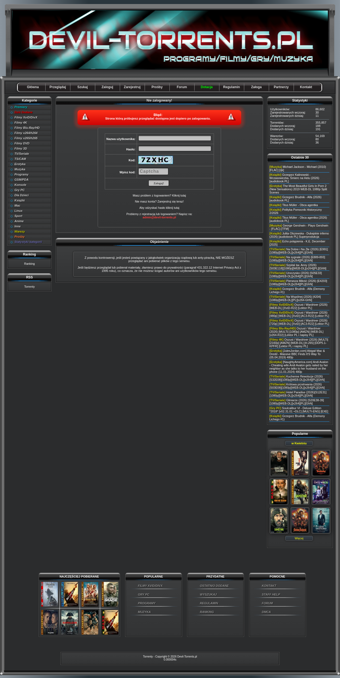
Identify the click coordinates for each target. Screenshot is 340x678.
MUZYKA (144, 612)
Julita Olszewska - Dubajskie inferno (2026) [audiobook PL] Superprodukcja (299, 235)
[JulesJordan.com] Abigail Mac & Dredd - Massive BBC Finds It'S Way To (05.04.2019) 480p (297, 354)
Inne (17, 226)
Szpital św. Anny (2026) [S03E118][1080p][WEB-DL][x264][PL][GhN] (297, 266)
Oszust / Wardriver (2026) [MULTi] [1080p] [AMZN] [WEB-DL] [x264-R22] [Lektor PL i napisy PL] (296, 332)
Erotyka (19, 164)
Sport (18, 216)
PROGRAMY (147, 603)
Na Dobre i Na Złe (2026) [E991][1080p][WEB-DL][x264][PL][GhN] (298, 251)
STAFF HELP (271, 594)
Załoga (256, 87)
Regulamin (231, 87)
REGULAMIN (209, 603)
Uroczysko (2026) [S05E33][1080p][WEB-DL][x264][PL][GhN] (295, 274)
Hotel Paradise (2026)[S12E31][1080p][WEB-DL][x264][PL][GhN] (297, 394)
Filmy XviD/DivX (25, 117)
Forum (182, 87)
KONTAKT (269, 585)
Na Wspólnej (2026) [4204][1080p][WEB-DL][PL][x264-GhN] (295, 298)
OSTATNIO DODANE (214, 585)
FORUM (267, 603)
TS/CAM (20, 158)
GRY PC (144, 594)
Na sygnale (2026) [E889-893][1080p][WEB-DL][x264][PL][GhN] (297, 258)
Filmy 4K (20, 122)
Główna (33, 87)
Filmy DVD (21, 143)
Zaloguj (107, 87)
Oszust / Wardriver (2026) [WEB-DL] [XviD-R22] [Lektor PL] (298, 306)
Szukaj (82, 87)
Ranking (29, 263)
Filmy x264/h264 (25, 133)
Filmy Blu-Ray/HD (27, 127)
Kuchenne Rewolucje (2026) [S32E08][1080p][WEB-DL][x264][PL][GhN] (297, 378)
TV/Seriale (21, 153)
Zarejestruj (132, 87)
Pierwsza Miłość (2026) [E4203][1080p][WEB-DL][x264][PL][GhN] (298, 282)
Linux (18, 210)
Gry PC (19, 190)
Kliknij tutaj (179, 195)
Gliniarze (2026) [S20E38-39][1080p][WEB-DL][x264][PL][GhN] (296, 402)
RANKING (207, 612)
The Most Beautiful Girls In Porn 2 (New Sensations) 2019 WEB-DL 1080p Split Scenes (298, 189)
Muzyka (19, 169)
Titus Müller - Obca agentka (300, 205)
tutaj (176, 207)
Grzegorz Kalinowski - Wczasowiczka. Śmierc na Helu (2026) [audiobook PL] (294, 178)
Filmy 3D (20, 148)
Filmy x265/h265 (25, 138)
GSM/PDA (21, 179)
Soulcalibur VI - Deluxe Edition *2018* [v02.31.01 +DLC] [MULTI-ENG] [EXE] (298, 409)
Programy (21, 174)
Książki (19, 200)
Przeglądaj (57, 87)
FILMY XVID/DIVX (150, 585)
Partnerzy (281, 87)
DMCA (266, 612)
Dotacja (207, 87)
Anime (19, 221)
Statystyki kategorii (28, 241)
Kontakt (306, 87)
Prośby (157, 87)
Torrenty (29, 286)
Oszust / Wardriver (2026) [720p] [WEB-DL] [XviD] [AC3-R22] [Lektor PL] (299, 322)
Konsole (20, 184)
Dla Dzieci (21, 195)
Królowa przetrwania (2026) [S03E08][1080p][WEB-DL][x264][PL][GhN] (297, 386)
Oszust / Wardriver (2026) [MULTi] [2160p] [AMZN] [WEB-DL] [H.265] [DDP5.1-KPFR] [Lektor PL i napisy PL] (298, 343)
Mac (17, 205)
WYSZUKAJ (208, 594)
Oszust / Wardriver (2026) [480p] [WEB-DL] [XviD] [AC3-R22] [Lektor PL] (299, 314)
